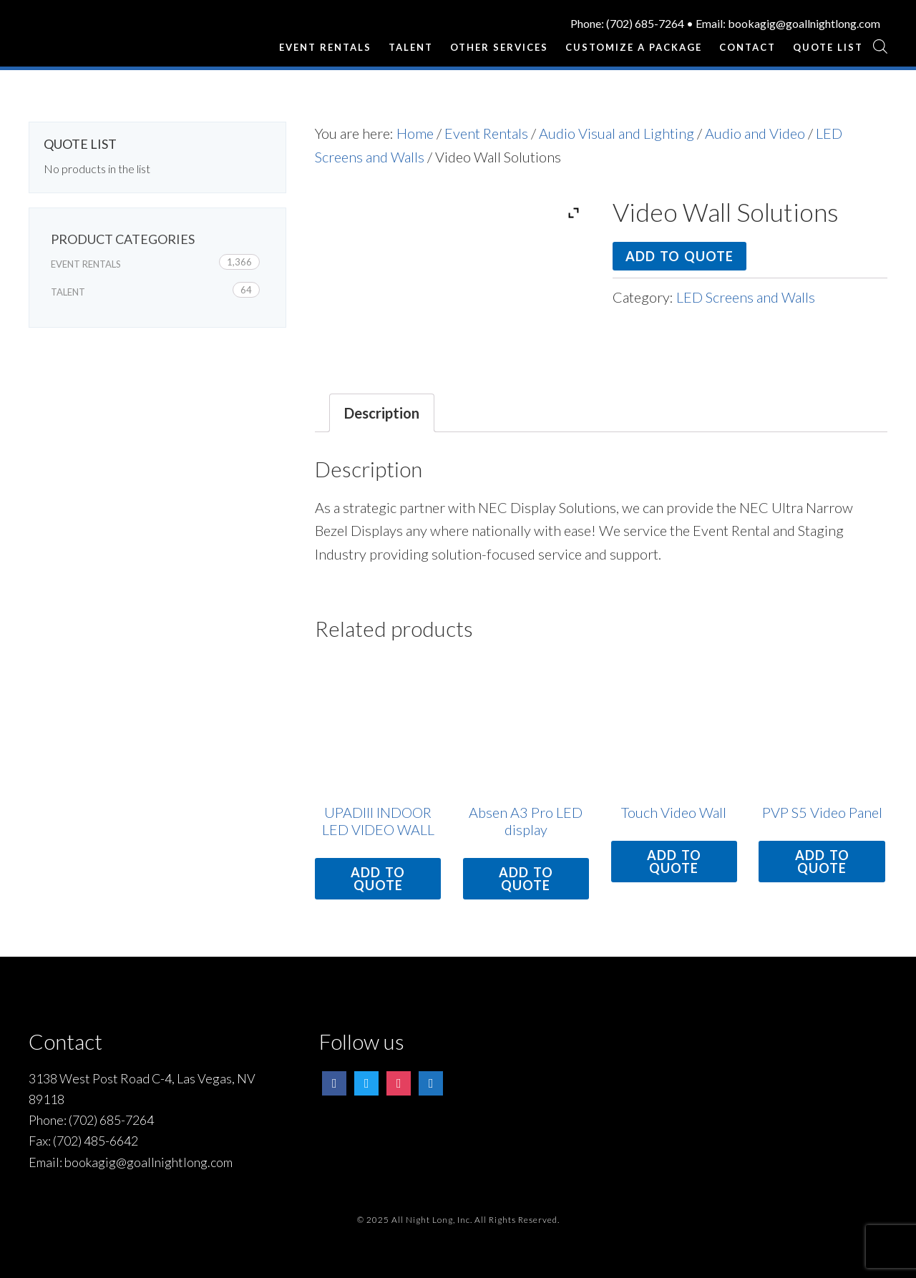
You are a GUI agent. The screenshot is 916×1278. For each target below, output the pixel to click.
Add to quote (679, 256)
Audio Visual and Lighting (616, 133)
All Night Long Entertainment (100, 39)
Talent (68, 292)
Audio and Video (755, 133)
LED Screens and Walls (745, 297)
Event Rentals (486, 133)
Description (381, 412)
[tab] (381, 413)
